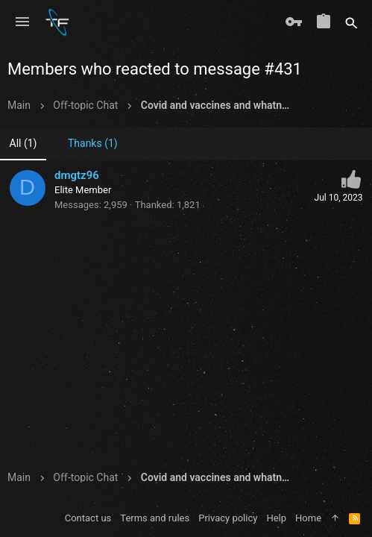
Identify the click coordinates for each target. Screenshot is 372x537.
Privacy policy (227, 518)
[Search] (351, 22)
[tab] (86, 144)
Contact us (88, 518)
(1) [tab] (23, 143)
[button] (22, 22)
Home (308, 518)
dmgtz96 (76, 175)
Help (276, 518)
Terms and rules (154, 518)
